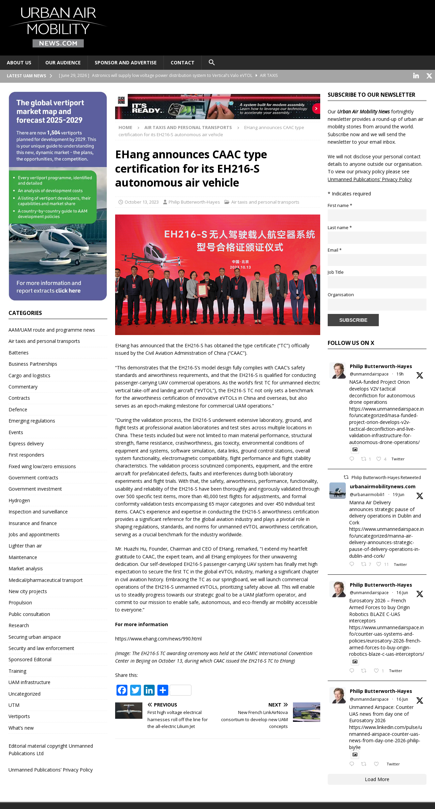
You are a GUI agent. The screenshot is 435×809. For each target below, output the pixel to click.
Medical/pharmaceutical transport (46, 579)
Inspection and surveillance (38, 511)
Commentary (23, 386)
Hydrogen (19, 499)
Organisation (341, 294)
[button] (211, 62)
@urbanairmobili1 (367, 493)
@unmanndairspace (369, 373)
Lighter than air (25, 545)
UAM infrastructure (29, 681)
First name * (340, 204)
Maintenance (23, 556)
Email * (335, 249)
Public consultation (29, 613)
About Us (19, 62)
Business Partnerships (33, 363)
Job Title (336, 271)
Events (16, 431)
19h (400, 373)
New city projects (28, 590)
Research (19, 624)
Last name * (340, 227)
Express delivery (26, 442)
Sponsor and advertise (126, 62)
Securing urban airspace (35, 636)
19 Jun (398, 493)
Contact (183, 62)
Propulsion (20, 602)
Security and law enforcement (41, 647)
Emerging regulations (32, 420)
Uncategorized (25, 692)
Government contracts (33, 477)
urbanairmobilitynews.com (383, 485)
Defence (18, 408)
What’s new (21, 727)
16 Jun (402, 592)
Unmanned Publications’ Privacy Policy (51, 768)
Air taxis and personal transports (265, 201)
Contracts (19, 397)
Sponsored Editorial (30, 658)
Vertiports (19, 715)
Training (17, 670)
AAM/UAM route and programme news (52, 329)
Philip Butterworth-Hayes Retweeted (386, 477)
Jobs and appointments (34, 533)
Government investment (35, 488)
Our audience (63, 62)
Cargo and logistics (29, 374)
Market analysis (26, 568)
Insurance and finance (33, 522)
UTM (14, 704)
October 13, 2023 (142, 201)
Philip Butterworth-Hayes (194, 201)
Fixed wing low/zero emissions (42, 465)
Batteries (19, 351)
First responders (26, 454)
